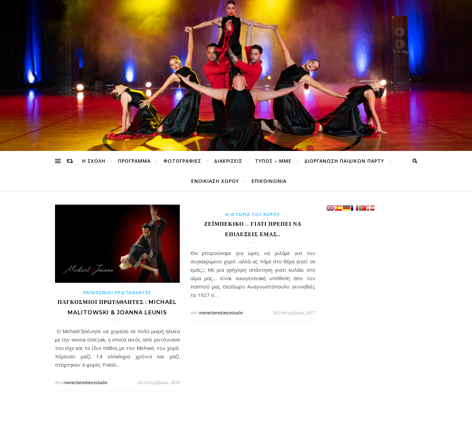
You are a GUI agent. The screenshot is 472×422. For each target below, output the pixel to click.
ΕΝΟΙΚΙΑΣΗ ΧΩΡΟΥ (215, 181)
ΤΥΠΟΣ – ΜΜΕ (273, 161)
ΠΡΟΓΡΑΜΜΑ (134, 161)
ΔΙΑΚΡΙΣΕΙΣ (228, 161)
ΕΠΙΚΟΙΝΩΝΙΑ (269, 181)
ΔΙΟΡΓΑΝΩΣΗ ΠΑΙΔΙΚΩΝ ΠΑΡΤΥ (344, 161)
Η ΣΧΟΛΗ (93, 161)
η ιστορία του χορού (252, 214)
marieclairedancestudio (85, 382)
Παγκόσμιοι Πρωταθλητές (117, 293)
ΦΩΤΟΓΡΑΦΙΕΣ (182, 161)
